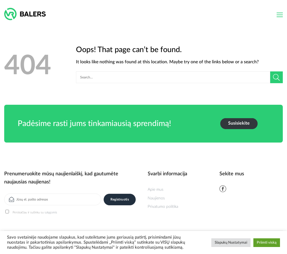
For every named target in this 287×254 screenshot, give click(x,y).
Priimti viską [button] (267, 242)
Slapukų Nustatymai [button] (231, 242)
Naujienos (156, 198)
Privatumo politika (163, 207)
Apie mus (155, 190)
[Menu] (280, 15)
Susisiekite (239, 123)
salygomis (51, 212)
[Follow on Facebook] (222, 188)
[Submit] (276, 77)
